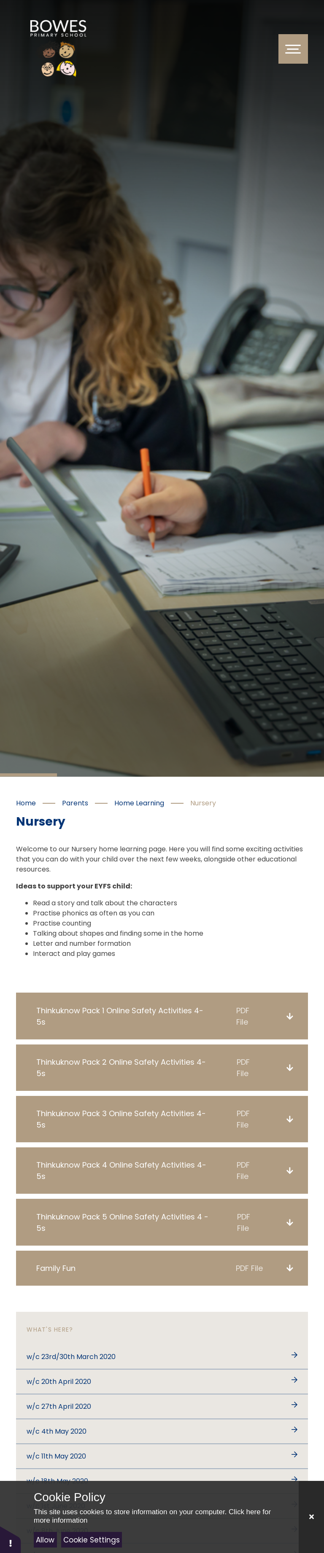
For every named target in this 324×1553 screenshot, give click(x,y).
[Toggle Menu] (293, 49)
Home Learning (139, 803)
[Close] (311, 1517)
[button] (10, 1539)
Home (26, 803)
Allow (45, 1540)
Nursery (203, 803)
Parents (75, 803)
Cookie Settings (91, 1540)
